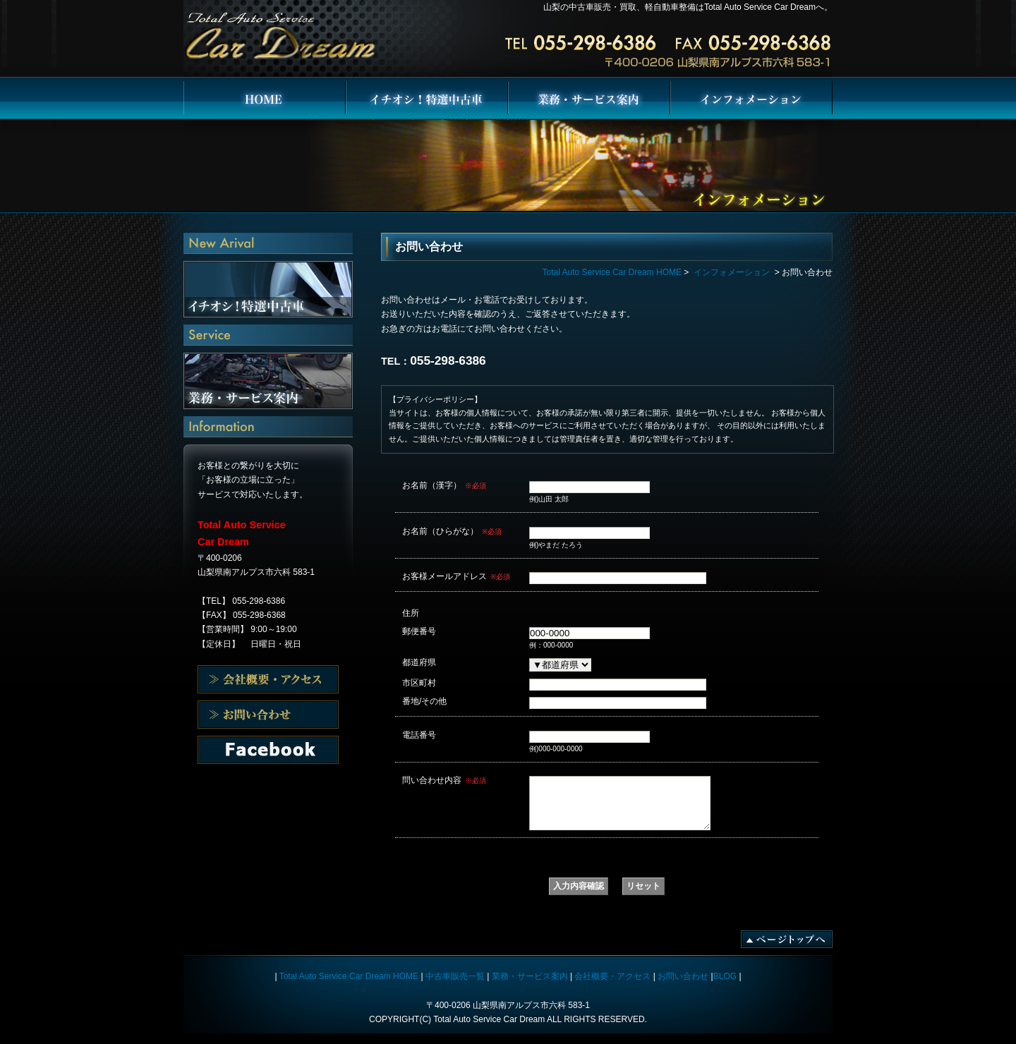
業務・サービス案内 (589, 99)
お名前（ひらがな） (452, 531)
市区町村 (419, 682)
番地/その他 (424, 700)
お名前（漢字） (444, 485)
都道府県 (419, 662)
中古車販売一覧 (455, 987)
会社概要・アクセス (268, 679)
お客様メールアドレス (456, 576)
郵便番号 (419, 631)
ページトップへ (787, 950)
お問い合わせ (268, 750)
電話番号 (419, 734)
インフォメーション (751, 99)
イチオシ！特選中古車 (427, 99)
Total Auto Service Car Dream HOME (264, 99)
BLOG (725, 987)
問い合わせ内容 (444, 780)
